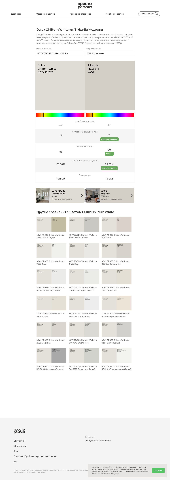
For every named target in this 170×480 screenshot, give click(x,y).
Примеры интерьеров (80, 13)
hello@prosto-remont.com (98, 440)
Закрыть (158, 470)
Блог (16, 451)
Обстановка (20, 446)
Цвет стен (16, 13)
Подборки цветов (115, 13)
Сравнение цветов (45, 13)
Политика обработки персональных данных (35, 456)
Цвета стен (19, 441)
